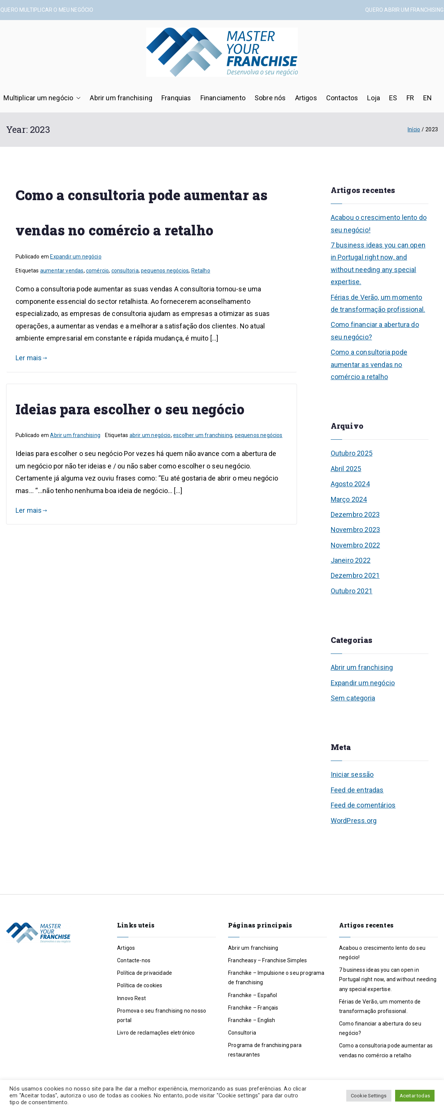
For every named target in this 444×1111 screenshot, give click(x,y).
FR (410, 98)
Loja (373, 98)
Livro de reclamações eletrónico (156, 1033)
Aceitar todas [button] (415, 1096)
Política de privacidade (144, 973)
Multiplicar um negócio (42, 98)
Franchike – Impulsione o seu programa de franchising (276, 977)
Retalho (200, 271)
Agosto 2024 (350, 484)
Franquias (176, 98)
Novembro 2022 (355, 545)
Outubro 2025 (351, 453)
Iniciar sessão (352, 774)
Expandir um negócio (75, 257)
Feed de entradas (357, 790)
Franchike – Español (252, 995)
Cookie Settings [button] (369, 1096)
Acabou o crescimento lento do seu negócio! (379, 223)
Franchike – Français (253, 1008)
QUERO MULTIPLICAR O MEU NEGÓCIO (47, 10)
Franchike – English (251, 1020)
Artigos (306, 98)
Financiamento (222, 98)
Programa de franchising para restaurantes (265, 1050)
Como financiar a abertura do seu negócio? (375, 331)
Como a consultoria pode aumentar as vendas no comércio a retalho (369, 364)
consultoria (125, 271)
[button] (77, 98)
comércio (97, 271)
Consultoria (242, 1033)
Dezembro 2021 (355, 575)
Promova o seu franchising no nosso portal (161, 1015)
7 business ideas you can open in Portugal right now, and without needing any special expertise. (378, 263)
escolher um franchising (202, 435)
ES (393, 98)
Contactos (342, 98)
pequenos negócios (165, 271)
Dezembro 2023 (355, 514)
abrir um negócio (150, 435)
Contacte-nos (133, 960)
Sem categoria (353, 698)
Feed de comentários (363, 805)
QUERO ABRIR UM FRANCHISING (404, 10)
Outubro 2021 (351, 591)
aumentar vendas (62, 271)
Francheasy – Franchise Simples (267, 960)
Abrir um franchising (121, 98)
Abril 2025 (346, 469)
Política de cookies (139, 985)
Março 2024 (349, 499)
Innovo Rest (131, 998)
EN (427, 98)
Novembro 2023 (355, 530)
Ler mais (31, 358)
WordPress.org (354, 821)
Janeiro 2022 (351, 560)
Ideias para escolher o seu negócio (130, 409)
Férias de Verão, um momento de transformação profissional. (378, 303)
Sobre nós (270, 98)
